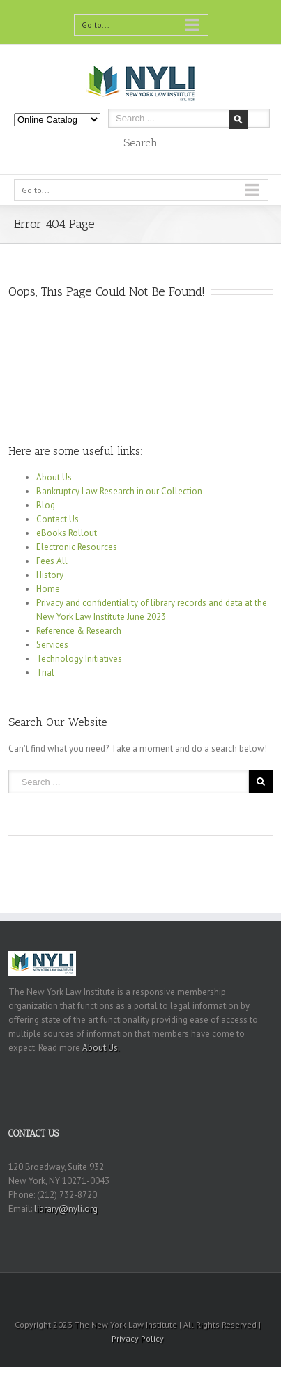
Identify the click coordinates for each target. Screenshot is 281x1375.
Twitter (111, 1290)
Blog (45, 505)
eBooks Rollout (66, 533)
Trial (45, 672)
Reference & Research (78, 631)
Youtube (165, 1293)
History (49, 575)
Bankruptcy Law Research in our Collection (119, 491)
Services (52, 645)
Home (48, 589)
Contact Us (57, 519)
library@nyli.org (66, 1209)
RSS (136, 1289)
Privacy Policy (138, 1338)
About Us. (101, 1048)
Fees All (52, 561)
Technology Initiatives (79, 658)
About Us (54, 477)
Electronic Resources (76, 547)
